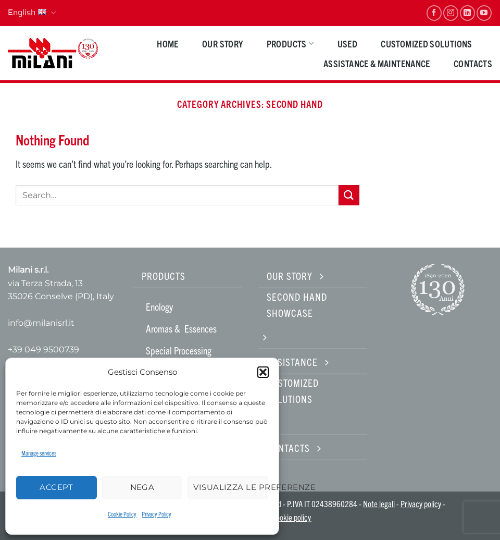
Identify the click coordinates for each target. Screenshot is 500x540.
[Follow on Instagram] (450, 12)
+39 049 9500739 (43, 349)
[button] (263, 372)
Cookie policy (291, 517)
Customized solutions (426, 44)
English (32, 13)
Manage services (38, 453)
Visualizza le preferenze (230, 487)
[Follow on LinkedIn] (467, 12)
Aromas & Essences (181, 328)
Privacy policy (421, 503)
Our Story (222, 44)
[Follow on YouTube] (484, 12)
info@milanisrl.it (41, 323)
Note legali (379, 503)
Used (347, 44)
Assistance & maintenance (376, 63)
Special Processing (178, 350)
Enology (159, 306)
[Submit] (349, 195)
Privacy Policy (156, 514)
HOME (167, 44)
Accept (56, 487)
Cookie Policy (122, 514)
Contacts (473, 63)
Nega (142, 487)
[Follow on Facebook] (434, 12)
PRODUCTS (290, 44)
